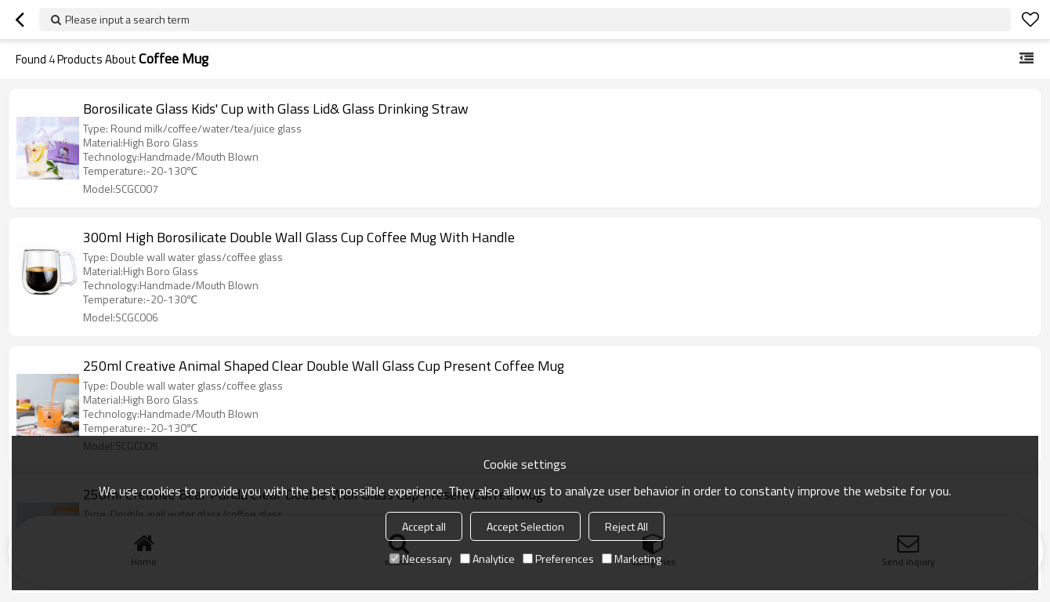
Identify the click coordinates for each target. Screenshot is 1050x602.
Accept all (424, 526)
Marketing (631, 558)
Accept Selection (525, 526)
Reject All (626, 526)
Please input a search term (127, 19)
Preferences (558, 558)
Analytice (487, 558)
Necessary (420, 558)
